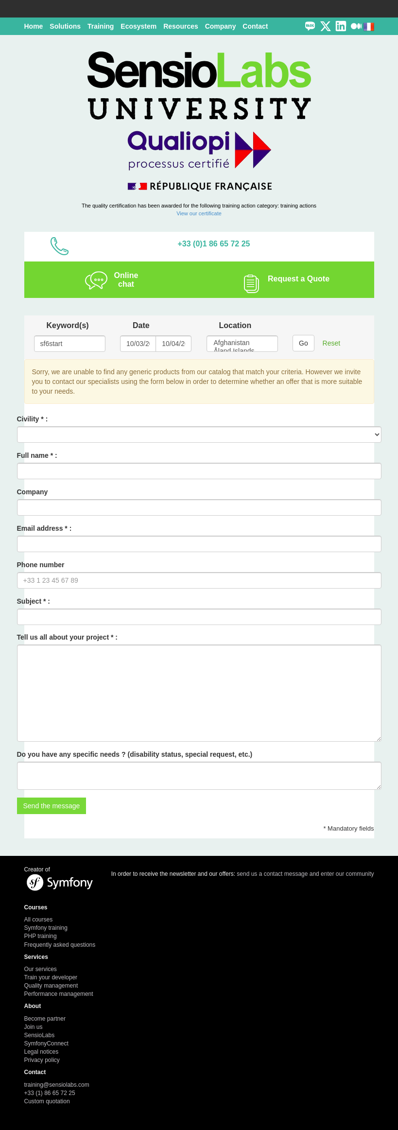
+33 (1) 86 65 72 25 (49, 1093)
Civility (28, 419)
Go (303, 343)
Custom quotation (47, 1101)
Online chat (126, 279)
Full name (33, 455)
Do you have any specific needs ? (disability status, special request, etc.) (135, 754)
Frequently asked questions (60, 944)
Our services (40, 969)
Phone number (41, 565)
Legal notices (41, 1051)
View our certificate (199, 213)
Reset (332, 343)
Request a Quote (298, 279)
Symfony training (46, 927)
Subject (29, 601)
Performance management (58, 994)
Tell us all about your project (63, 637)
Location (235, 325)
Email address (40, 528)
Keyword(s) (68, 325)
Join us (33, 1027)
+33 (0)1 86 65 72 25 (213, 244)
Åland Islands (242, 351)
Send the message (51, 806)
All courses (38, 919)
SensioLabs (39, 1035)
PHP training (40, 936)
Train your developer (51, 977)
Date (141, 325)
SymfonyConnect (46, 1043)
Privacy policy (42, 1060)
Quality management (51, 985)
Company (32, 492)
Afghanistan (242, 343)
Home (33, 26)
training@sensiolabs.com (56, 1084)
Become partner (45, 1018)
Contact (255, 26)
